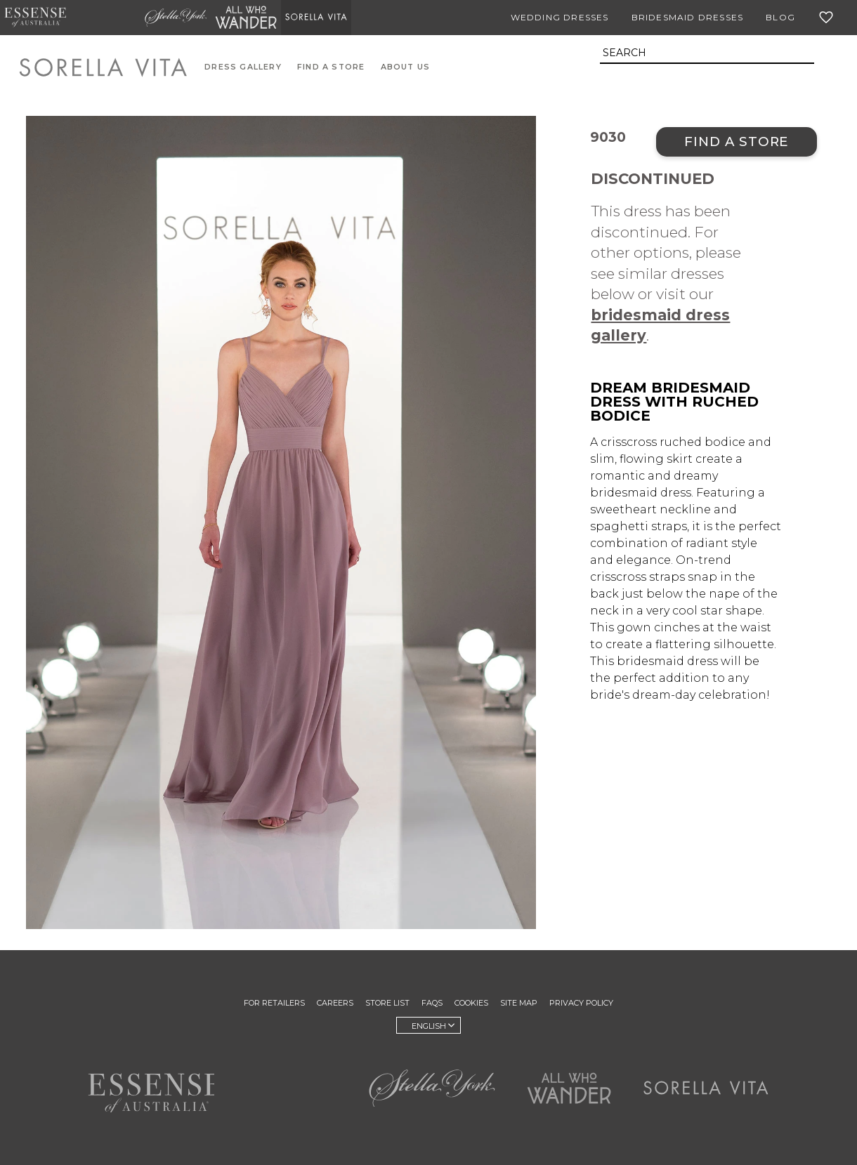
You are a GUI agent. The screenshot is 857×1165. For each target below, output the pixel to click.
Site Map (518, 1003)
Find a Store (736, 141)
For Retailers (274, 1003)
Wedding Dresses (560, 17)
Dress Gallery (243, 67)
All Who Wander (246, 17)
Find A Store (331, 67)
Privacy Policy (581, 1003)
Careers (335, 1003)
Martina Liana (105, 17)
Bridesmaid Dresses (688, 17)
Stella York (175, 17)
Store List (387, 1003)
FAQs (432, 1003)
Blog (780, 17)
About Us (406, 67)
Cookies (471, 1003)
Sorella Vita (316, 17)
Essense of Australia (35, 17)
